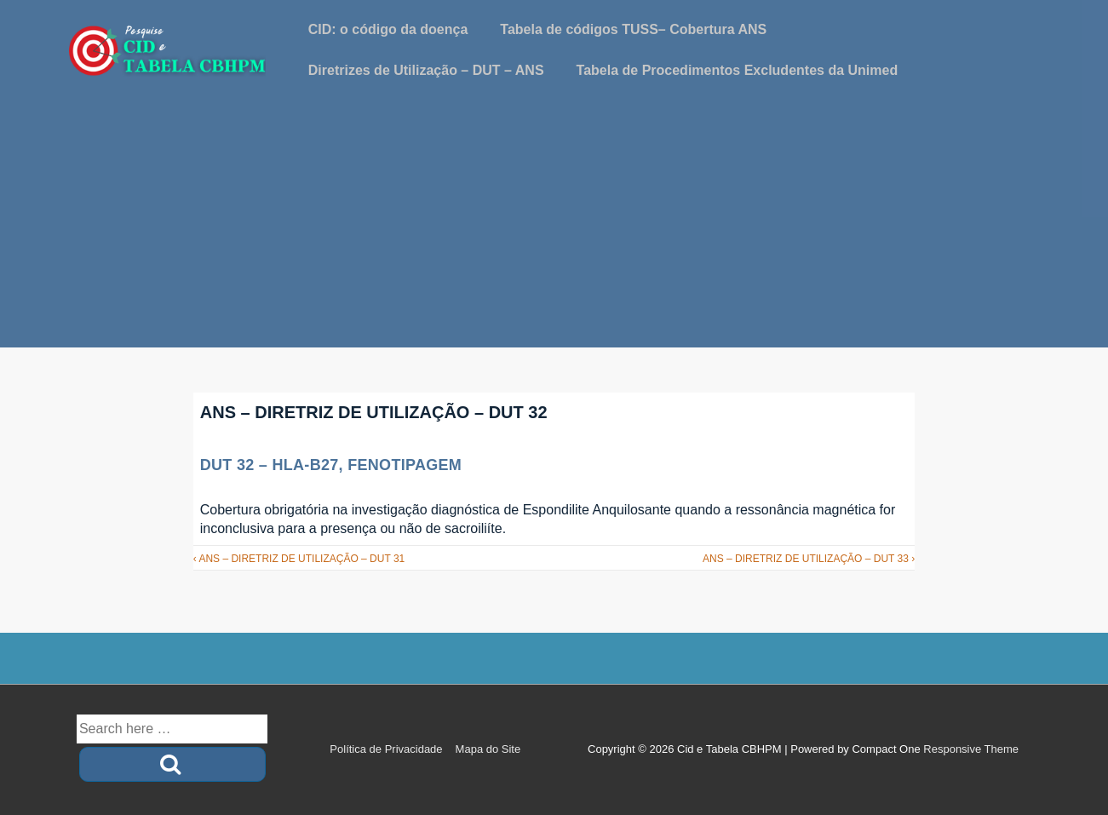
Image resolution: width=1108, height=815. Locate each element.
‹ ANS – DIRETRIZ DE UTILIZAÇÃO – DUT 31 (299, 559)
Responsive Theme (971, 749)
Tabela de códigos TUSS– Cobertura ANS (633, 29)
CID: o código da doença (388, 29)
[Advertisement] (554, 228)
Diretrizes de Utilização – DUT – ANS (426, 70)
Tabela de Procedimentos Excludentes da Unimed (737, 70)
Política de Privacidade (386, 749)
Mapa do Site (488, 749)
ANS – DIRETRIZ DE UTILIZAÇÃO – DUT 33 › (809, 559)
